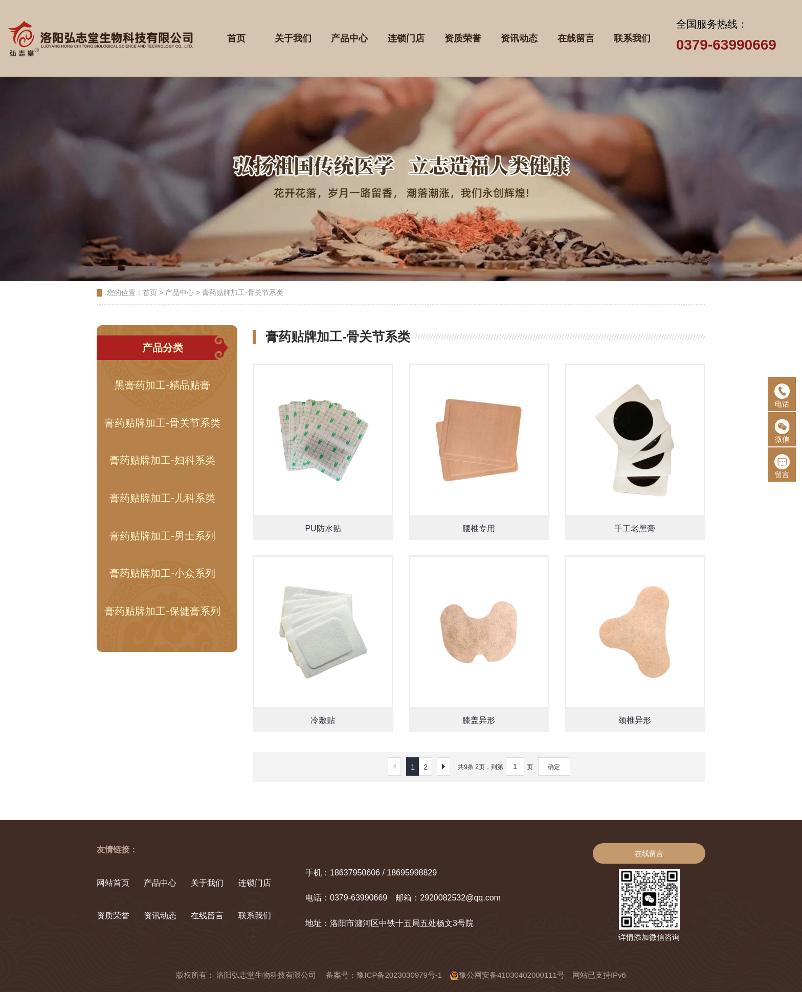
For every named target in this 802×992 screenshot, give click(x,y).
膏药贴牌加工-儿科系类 (162, 498)
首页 (150, 292)
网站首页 (113, 882)
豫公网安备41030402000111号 (507, 975)
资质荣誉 (113, 915)
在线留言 (207, 915)
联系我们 (254, 915)
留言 (782, 466)
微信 (782, 431)
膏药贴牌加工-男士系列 (162, 536)
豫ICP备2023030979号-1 (399, 975)
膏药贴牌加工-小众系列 (162, 573)
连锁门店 (254, 882)
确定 (554, 767)
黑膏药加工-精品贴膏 (162, 385)
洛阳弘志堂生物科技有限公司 (267, 975)
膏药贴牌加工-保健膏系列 (162, 611)
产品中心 (179, 292)
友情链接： (117, 849)
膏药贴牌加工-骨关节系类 (242, 292)
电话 (782, 396)
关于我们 (207, 882)
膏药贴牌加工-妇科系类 (162, 460)
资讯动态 (160, 915)
